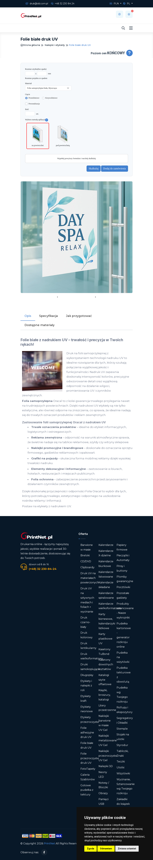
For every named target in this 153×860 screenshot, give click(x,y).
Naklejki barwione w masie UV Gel (105, 722)
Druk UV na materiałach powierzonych (89, 578)
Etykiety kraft (85, 698)
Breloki (85, 555)
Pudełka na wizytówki (123, 657)
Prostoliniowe (34, 98)
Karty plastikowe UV (105, 638)
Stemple (122, 728)
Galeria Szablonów (87, 777)
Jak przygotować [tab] (79, 316)
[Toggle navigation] (131, 28)
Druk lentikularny (88, 646)
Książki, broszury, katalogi (104, 695)
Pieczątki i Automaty (123, 558)
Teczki (121, 761)
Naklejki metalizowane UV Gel (108, 740)
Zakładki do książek (123, 801)
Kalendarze (106, 544)
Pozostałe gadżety (123, 595)
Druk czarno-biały (85, 622)
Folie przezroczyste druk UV (89, 758)
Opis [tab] (28, 316)
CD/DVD (85, 561)
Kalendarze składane (106, 585)
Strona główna (30, 45)
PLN (114, 3)
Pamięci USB (104, 801)
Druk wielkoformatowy (91, 656)
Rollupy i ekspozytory (125, 710)
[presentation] (57, 297)
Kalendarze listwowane (106, 574)
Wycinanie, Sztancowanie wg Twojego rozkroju (126, 786)
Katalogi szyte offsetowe (105, 680)
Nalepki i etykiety (55, 45)
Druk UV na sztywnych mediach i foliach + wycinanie (87, 600)
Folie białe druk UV (86, 745)
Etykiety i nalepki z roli (86, 685)
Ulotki (120, 767)
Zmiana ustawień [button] (127, 848)
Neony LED (103, 774)
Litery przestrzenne (107, 708)
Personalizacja (34, 104)
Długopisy (86, 675)
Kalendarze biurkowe (106, 564)
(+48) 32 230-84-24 (42, 568)
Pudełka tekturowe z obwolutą (124, 674)
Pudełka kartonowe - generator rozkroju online (124, 635)
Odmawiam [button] (106, 848)
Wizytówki (123, 773)
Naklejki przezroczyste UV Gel (108, 756)
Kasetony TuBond (104, 652)
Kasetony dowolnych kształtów (106, 664)
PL (127, 3)
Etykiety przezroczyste (89, 719)
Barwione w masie (86, 547)
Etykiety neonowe (86, 709)
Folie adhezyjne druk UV (87, 732)
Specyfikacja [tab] (48, 316)
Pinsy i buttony (122, 568)
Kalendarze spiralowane (106, 595)
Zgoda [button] (90, 848)
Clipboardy (87, 567)
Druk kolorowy (86, 635)
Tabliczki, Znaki (122, 753)
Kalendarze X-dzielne (106, 553)
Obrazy (103, 793)
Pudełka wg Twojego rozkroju (122, 694)
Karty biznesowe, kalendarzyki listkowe (107, 621)
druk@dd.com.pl (37, 3)
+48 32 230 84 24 (62, 3)
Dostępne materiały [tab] (39, 325)
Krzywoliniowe (51, 98)
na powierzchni (37, 135)
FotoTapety (87, 768)
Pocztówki (123, 587)
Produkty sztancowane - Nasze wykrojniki (125, 610)
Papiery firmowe (122, 547)
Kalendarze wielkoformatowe (110, 606)
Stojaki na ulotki (123, 737)
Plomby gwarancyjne (125, 579)
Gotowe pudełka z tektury (86, 790)
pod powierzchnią (63, 135)
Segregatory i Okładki (125, 720)
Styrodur (122, 745)
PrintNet (49, 843)
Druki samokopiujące (90, 667)
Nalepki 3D (106, 766)
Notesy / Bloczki (104, 785)
